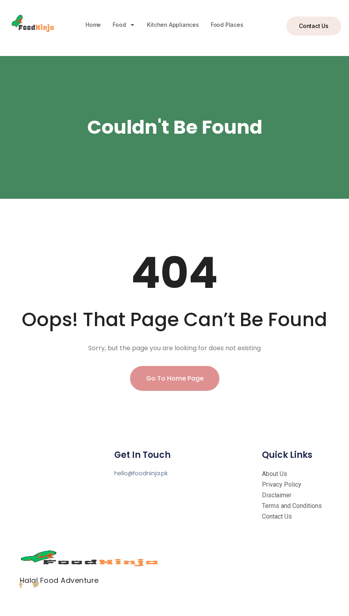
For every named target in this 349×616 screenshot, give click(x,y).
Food (124, 25)
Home (93, 24)
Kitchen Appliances (173, 24)
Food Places (227, 24)
